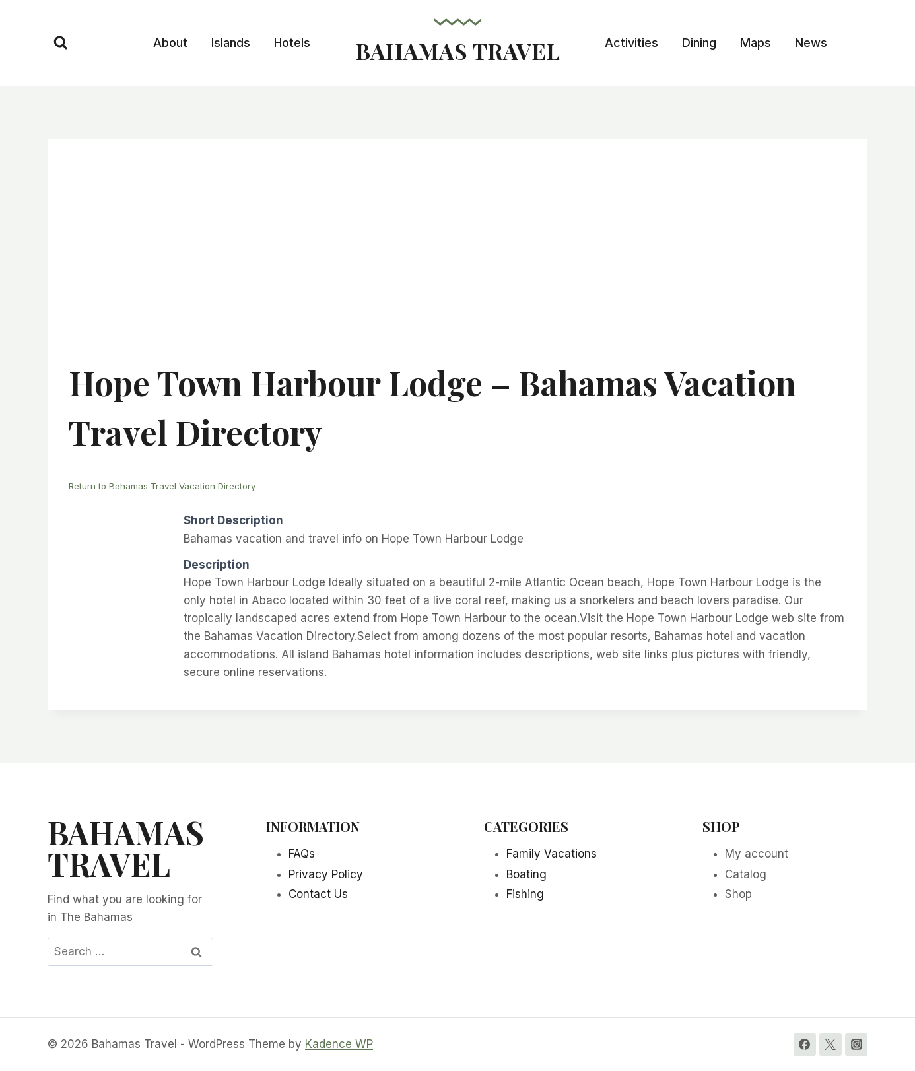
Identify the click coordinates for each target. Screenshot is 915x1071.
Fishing (525, 894)
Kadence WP (339, 1044)
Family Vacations (551, 853)
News (811, 43)
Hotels (292, 43)
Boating (526, 873)
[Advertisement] (457, 258)
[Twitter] (830, 1044)
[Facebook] (805, 1044)
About (170, 43)
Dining (699, 43)
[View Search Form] (61, 43)
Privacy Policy (325, 873)
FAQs (301, 853)
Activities (631, 43)
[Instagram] (856, 1044)
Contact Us (318, 894)
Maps (755, 43)
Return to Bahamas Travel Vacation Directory (168, 485)
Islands (230, 43)
